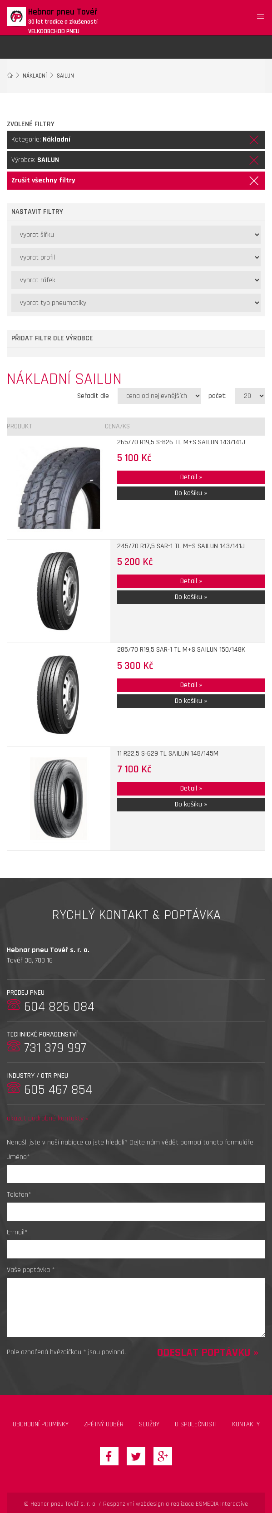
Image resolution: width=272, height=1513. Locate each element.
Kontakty (246, 1424)
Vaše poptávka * (31, 1270)
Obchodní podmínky (41, 1424)
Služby (149, 1424)
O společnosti (196, 1424)
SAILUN (65, 75)
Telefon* (19, 1194)
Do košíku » (191, 493)
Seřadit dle (93, 396)
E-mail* (17, 1232)
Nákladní (35, 75)
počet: (217, 396)
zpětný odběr (104, 1424)
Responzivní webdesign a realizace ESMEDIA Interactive (175, 1504)
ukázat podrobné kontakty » (48, 1118)
